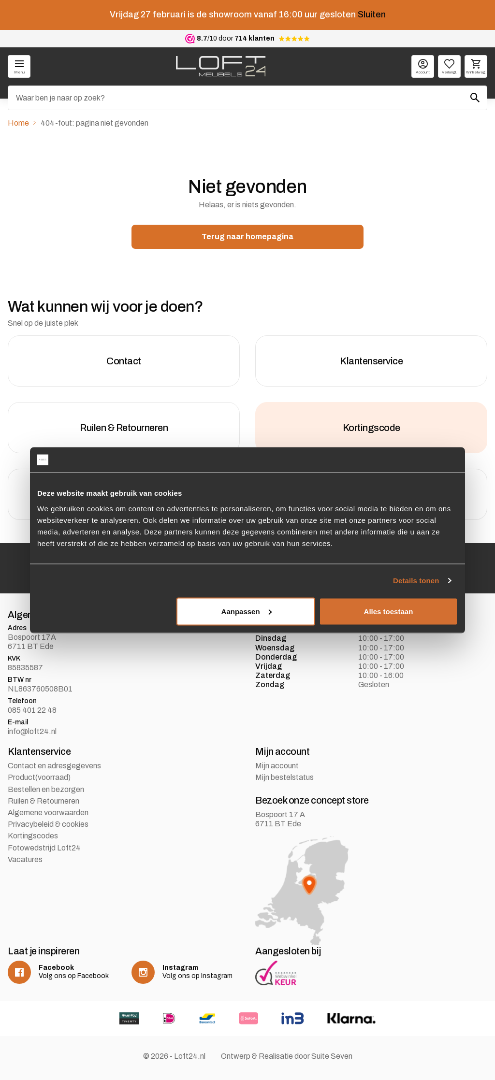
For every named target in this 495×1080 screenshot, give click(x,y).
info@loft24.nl (32, 731)
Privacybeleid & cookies (48, 824)
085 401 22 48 (32, 710)
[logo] (220, 66)
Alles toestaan (388, 611)
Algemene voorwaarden (48, 812)
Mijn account (277, 766)
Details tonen (416, 580)
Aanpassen (246, 611)
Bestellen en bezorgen (46, 789)
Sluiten (372, 14)
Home (18, 123)
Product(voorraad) (39, 777)
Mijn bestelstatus (284, 777)
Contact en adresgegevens (54, 766)
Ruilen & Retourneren (43, 801)
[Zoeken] (247, 98)
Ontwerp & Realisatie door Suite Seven (286, 1056)
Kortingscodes (33, 836)
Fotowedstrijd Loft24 (44, 848)
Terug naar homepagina (247, 236)
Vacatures (25, 859)
